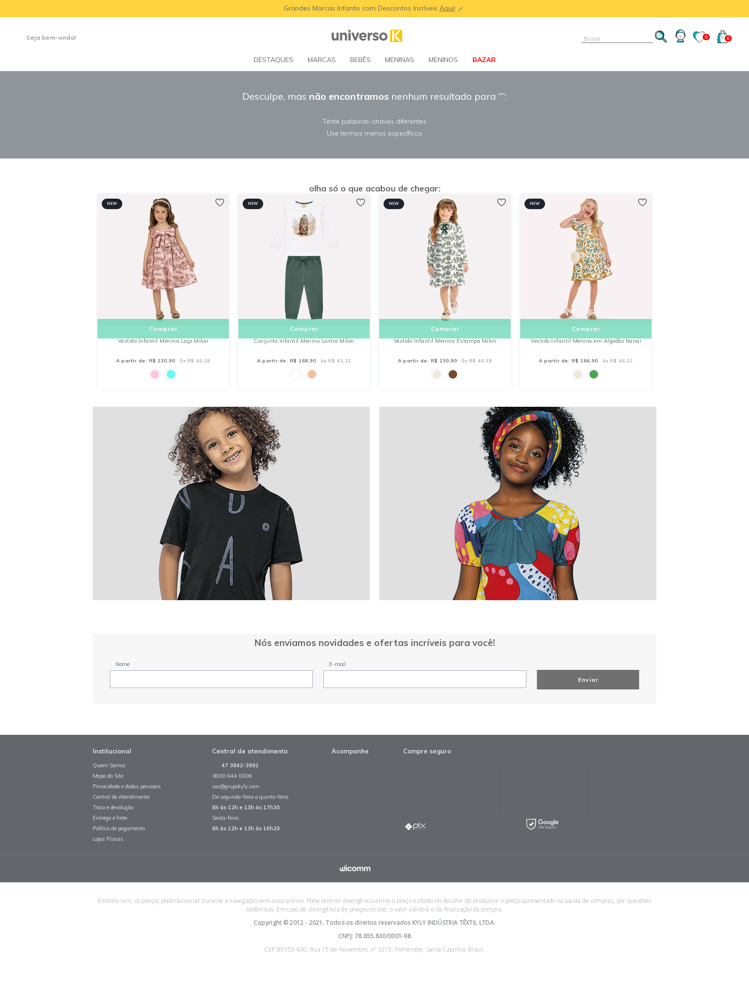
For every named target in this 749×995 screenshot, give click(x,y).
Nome (122, 683)
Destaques (273, 59)
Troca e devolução (113, 827)
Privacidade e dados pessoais (127, 806)
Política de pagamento (119, 848)
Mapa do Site (108, 795)
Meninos (443, 59)
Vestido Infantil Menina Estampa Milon (445, 350)
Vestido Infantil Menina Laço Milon (163, 350)
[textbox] (617, 38)
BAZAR (484, 59)
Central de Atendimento (121, 816)
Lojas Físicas (108, 858)
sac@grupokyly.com (235, 806)
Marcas (322, 59)
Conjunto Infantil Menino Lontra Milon (304, 350)
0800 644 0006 (232, 795)
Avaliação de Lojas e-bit (630, 789)
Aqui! (447, 8)
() (724, 38)
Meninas (399, 59)
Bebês (360, 59)
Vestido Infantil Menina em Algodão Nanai (586, 350)
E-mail (337, 683)
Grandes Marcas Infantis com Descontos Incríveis (361, 8)
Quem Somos (109, 785)
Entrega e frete (110, 837)
